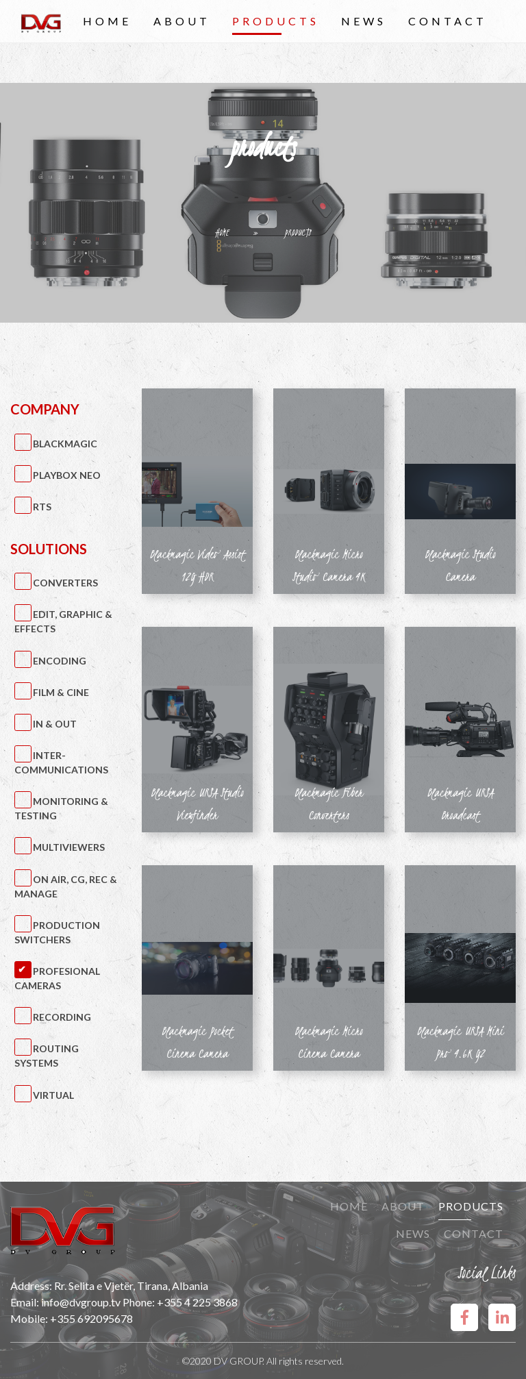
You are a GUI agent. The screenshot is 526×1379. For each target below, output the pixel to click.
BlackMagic (65, 443)
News (363, 20)
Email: (25, 1301)
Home (107, 20)
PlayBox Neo (67, 475)
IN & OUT (55, 724)
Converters (65, 582)
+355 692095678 (91, 1318)
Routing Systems (46, 1056)
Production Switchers (57, 932)
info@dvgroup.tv (81, 1301)
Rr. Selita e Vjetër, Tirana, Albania (131, 1285)
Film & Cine (61, 692)
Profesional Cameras (57, 978)
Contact (447, 20)
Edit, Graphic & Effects (63, 621)
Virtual (53, 1095)
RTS (42, 506)
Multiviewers (69, 847)
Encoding (59, 661)
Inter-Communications (61, 762)
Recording (62, 1017)
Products (275, 20)
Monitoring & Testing (61, 808)
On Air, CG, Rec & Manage (66, 886)
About (181, 20)
